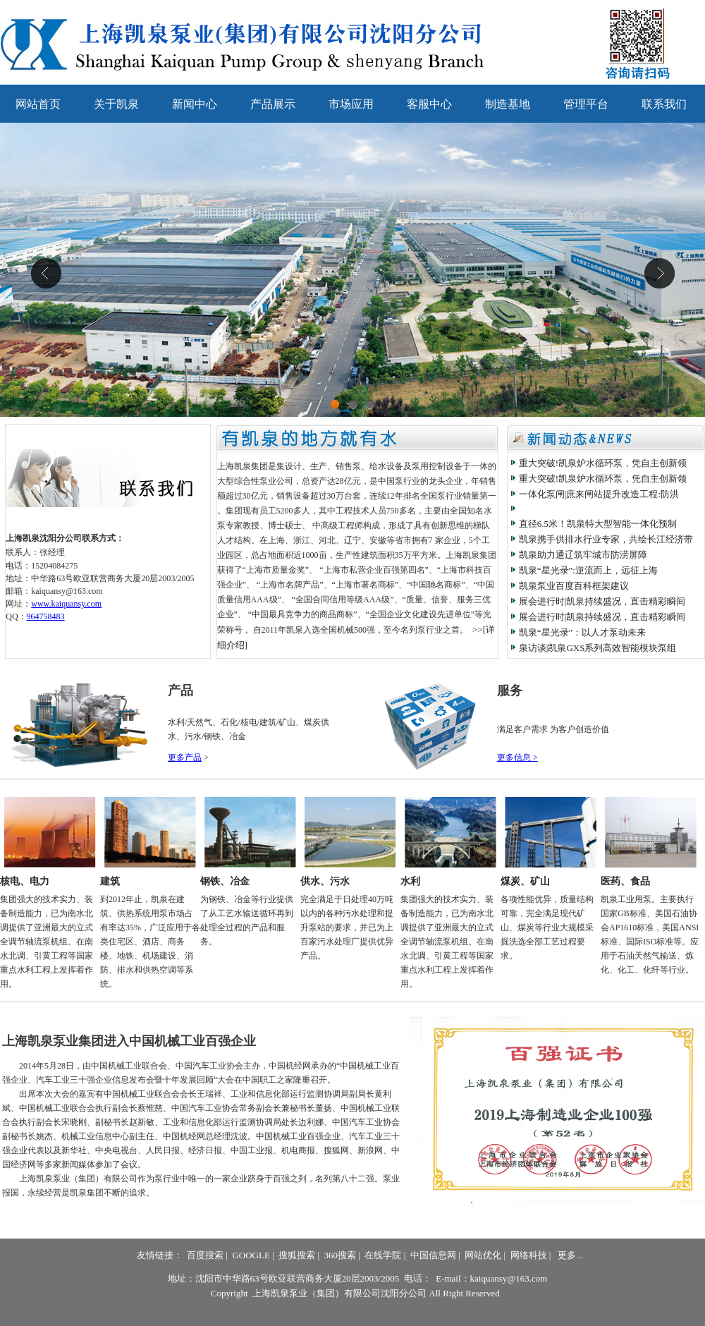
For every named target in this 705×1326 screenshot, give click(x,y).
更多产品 (185, 757)
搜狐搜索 (296, 1255)
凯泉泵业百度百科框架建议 (574, 585)
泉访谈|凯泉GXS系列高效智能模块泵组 (598, 648)
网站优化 (483, 1255)
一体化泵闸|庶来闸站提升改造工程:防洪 (599, 494)
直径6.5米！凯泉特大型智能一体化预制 (598, 523)
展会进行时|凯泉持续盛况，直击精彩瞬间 (602, 601)
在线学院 (382, 1255)
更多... (570, 1255)
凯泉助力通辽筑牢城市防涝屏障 (583, 554)
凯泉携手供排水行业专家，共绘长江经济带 (606, 539)
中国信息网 (433, 1255)
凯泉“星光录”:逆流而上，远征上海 (588, 570)
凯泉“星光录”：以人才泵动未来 (582, 632)
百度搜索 (205, 1255)
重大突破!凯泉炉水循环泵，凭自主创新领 (603, 463)
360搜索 (340, 1255)
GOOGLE (250, 1255)
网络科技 (528, 1255)
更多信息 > (517, 757)
